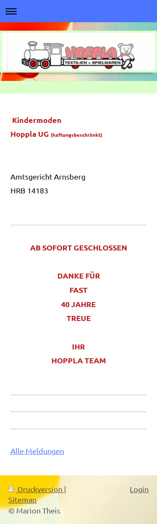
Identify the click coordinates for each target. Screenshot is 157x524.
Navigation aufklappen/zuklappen (78, 11)
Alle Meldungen (37, 450)
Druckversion (36, 489)
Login (139, 489)
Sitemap (22, 499)
